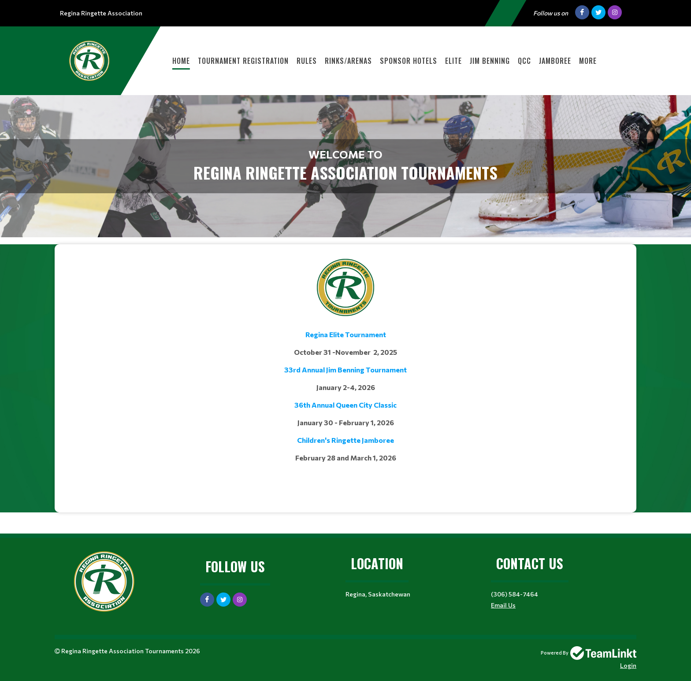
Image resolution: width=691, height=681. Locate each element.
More (588, 60)
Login (628, 665)
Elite (453, 60)
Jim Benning (490, 60)
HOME (181, 60)
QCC (524, 60)
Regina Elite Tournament (345, 334)
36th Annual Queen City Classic (345, 405)
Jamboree (555, 60)
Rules (307, 60)
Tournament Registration (243, 60)
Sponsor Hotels (408, 60)
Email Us (503, 605)
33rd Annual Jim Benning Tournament (345, 369)
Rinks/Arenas (348, 60)
